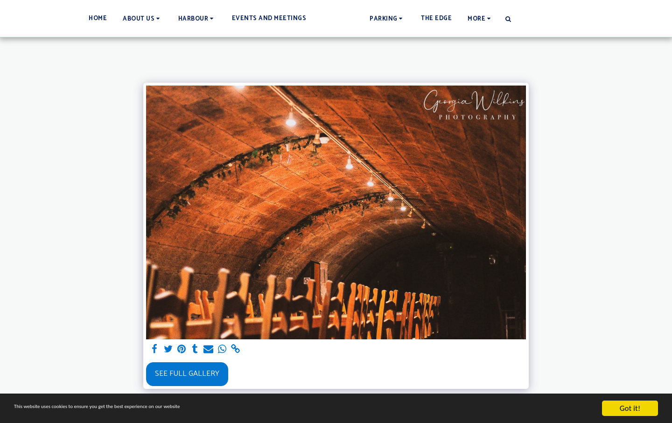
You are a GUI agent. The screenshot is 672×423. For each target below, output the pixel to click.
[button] (97, 18)
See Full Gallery (187, 373)
